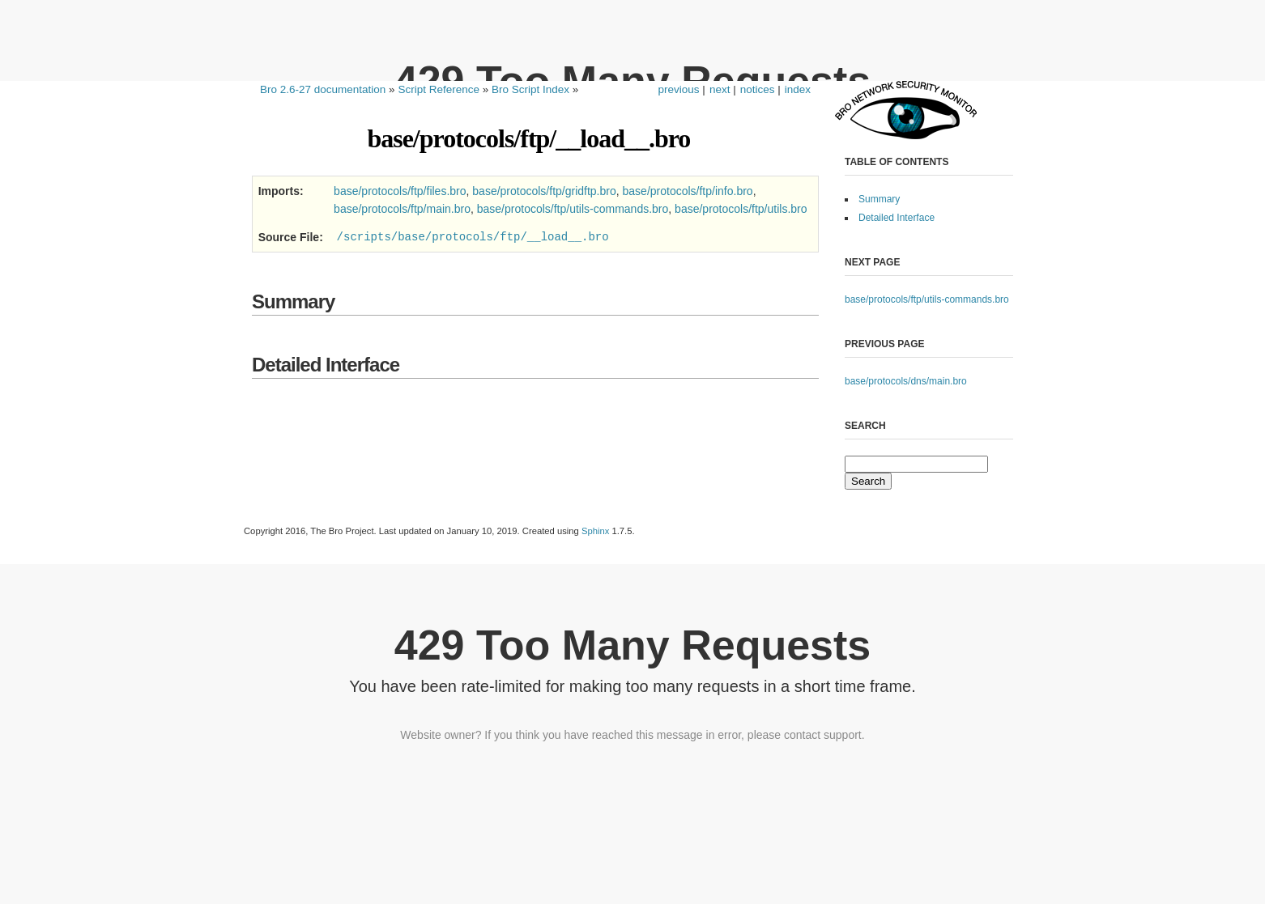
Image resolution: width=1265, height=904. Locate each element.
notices (757, 89)
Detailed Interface (896, 217)
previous (679, 89)
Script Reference (438, 89)
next (719, 89)
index (798, 89)
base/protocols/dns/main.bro (906, 381)
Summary (879, 199)
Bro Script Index (530, 89)
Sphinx (595, 531)
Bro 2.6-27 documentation (322, 89)
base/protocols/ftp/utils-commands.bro (927, 299)
